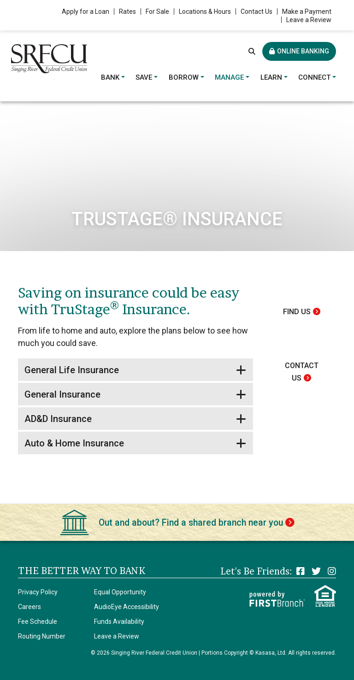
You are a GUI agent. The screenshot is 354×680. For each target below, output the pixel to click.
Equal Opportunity (120, 592)
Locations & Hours (205, 11)
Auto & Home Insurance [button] (74, 443)
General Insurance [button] (62, 394)
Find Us (297, 311)
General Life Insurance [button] (71, 369)
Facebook (300, 571)
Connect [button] (314, 77)
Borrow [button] (184, 77)
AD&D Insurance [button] (58, 418)
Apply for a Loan (85, 11)
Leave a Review (308, 20)
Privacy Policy (38, 592)
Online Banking (303, 51)
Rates (127, 11)
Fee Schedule (37, 621)
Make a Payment (306, 11)
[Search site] (251, 51)
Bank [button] (110, 77)
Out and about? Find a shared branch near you (191, 522)
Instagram (332, 571)
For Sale (157, 11)
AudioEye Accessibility (126, 606)
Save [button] (144, 77)
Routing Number (41, 636)
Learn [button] (271, 77)
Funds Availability (119, 621)
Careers (29, 606)
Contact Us (256, 11)
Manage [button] (229, 77)
